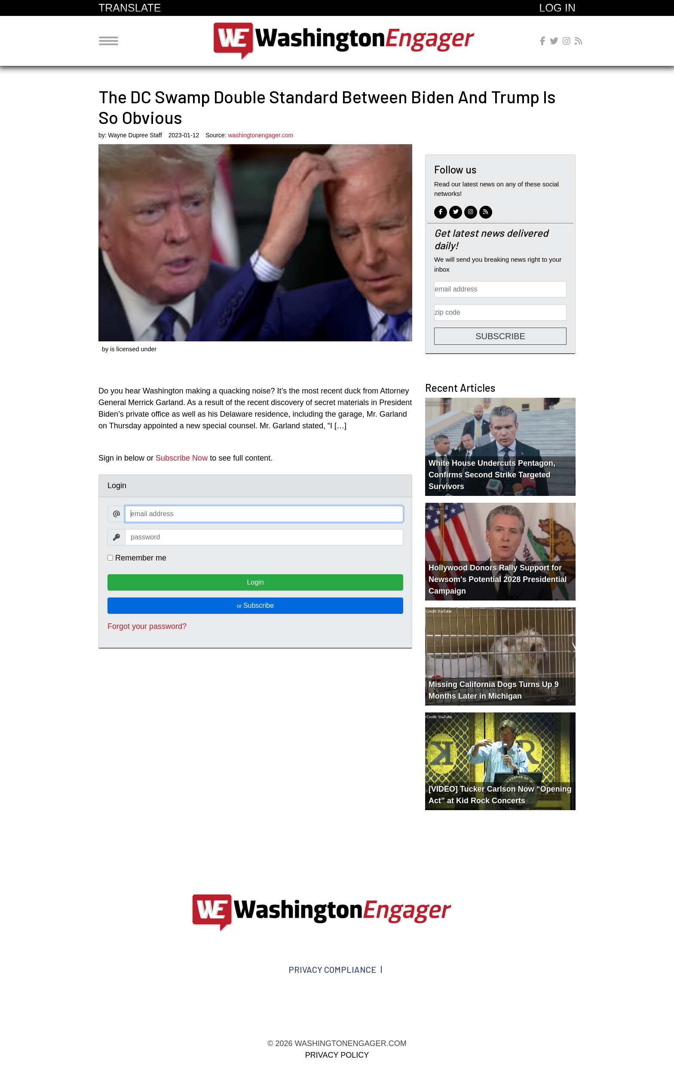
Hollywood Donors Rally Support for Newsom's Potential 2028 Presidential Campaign (498, 579)
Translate (129, 8)
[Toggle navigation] (108, 40)
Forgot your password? (147, 626)
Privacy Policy (337, 1055)
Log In (557, 8)
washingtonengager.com (347, 40)
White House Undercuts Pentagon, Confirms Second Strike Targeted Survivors (492, 475)
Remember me (136, 558)
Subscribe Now (182, 458)
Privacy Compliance (332, 969)
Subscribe (255, 605)
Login (255, 582)
